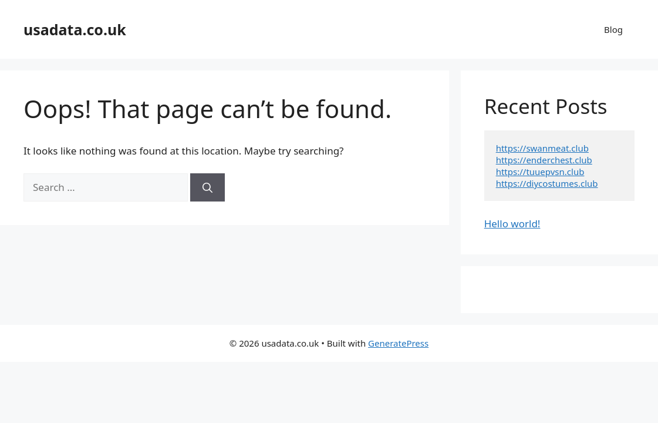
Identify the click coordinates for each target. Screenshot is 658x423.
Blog (613, 29)
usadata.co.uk (74, 29)
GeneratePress (398, 343)
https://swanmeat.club (542, 148)
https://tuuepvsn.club (540, 171)
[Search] (207, 187)
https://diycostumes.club (547, 183)
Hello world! (512, 223)
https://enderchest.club (544, 160)
